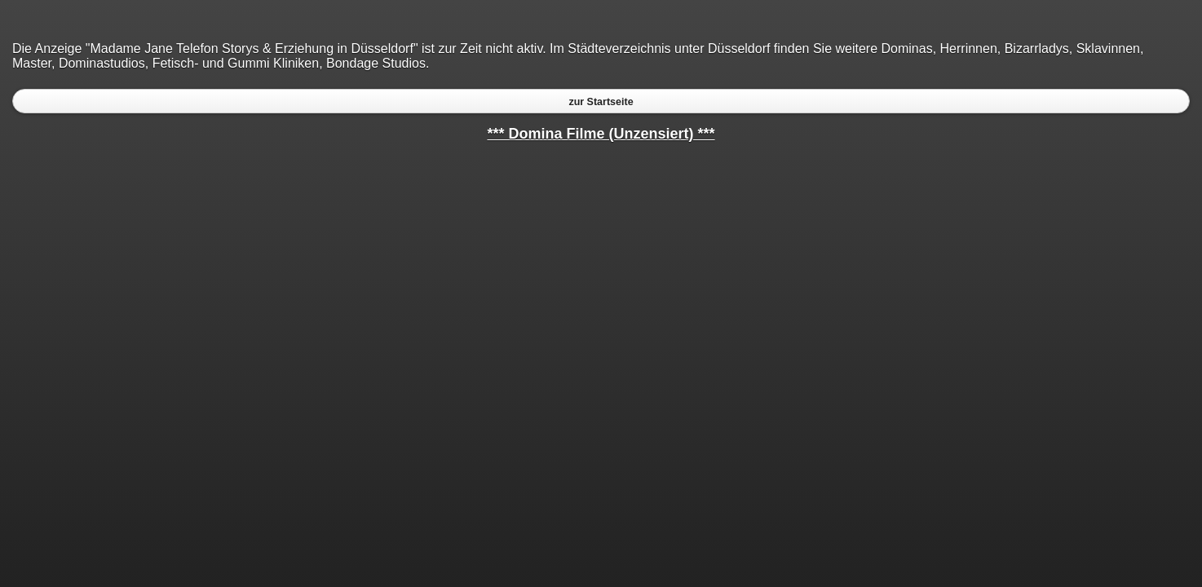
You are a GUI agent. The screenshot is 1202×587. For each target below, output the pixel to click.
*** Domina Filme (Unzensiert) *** (600, 134)
